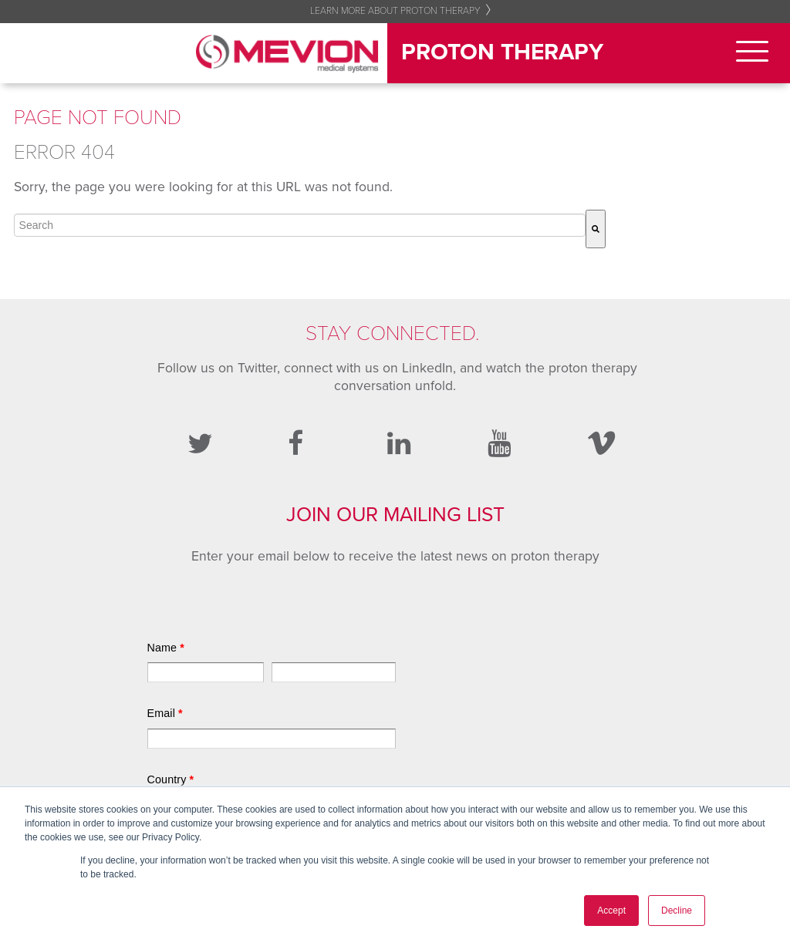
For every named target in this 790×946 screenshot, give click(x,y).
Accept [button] (611, 910)
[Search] (596, 229)
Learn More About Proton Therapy (395, 11)
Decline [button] (676, 910)
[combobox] (300, 225)
